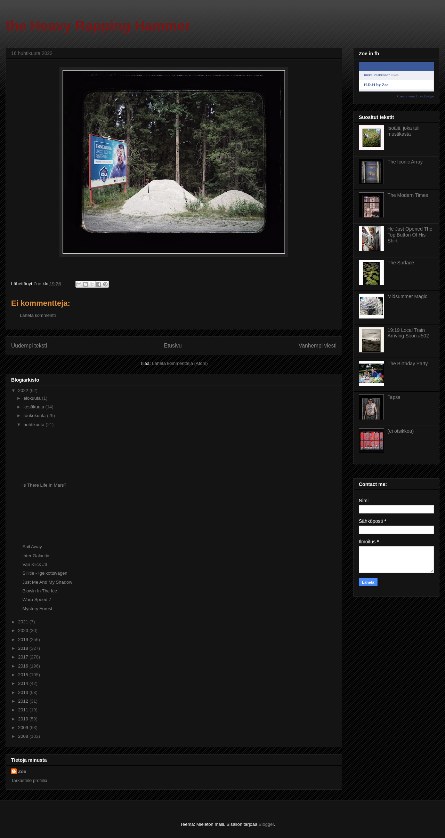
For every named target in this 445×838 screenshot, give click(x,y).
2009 (24, 727)
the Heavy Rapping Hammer (98, 25)
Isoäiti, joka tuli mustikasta (404, 131)
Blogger (266, 824)
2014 (24, 683)
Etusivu (173, 346)
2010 (24, 718)
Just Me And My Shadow (47, 582)
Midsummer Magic (407, 296)
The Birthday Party (408, 363)
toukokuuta (35, 415)
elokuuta (33, 398)
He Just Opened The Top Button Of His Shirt (410, 235)
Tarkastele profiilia (29, 780)
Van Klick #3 (34, 564)
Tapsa (394, 397)
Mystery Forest (37, 608)
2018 (24, 648)
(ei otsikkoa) (401, 431)
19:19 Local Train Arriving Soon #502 (408, 333)
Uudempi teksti (29, 346)
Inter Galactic (35, 555)
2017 (24, 657)
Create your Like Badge (415, 96)
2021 (24, 621)
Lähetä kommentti (38, 315)
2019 (24, 639)
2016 (24, 666)
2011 (24, 709)
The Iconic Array (405, 162)
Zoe (22, 771)
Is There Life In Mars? (44, 485)
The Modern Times (408, 195)
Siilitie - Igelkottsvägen (44, 573)
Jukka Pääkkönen (377, 75)
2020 (24, 630)
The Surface (401, 262)
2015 (24, 674)
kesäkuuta (35, 406)
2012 (24, 701)
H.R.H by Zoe (376, 84)
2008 (24, 736)
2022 (24, 390)
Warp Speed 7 (36, 599)
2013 (24, 692)
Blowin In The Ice (39, 590)
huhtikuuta (35, 424)
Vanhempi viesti (318, 346)
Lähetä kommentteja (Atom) (180, 363)
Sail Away (32, 546)
